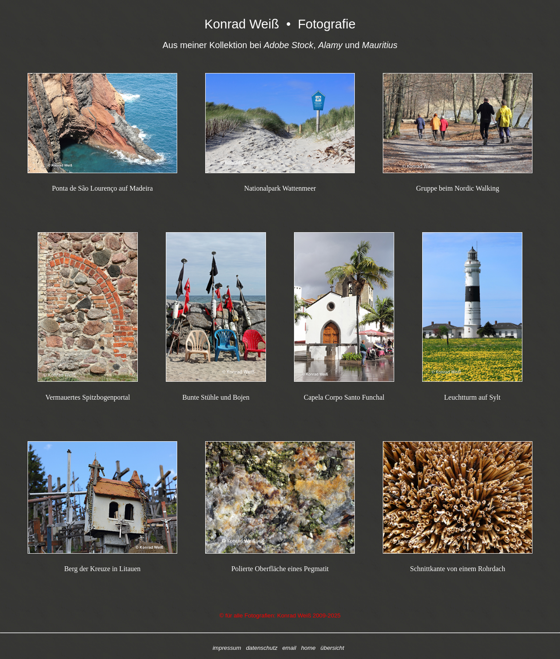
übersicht (332, 648)
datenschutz (261, 648)
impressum (227, 648)
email (289, 648)
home (308, 648)
